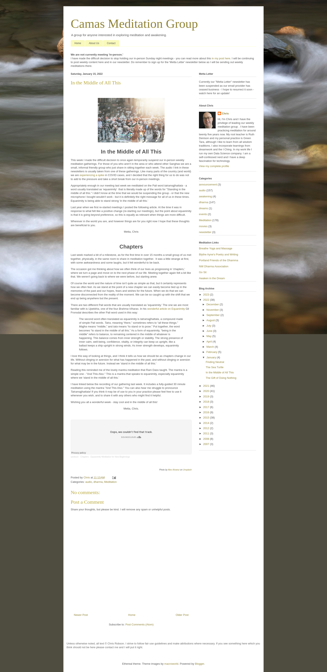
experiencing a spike (92, 175)
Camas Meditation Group (134, 23)
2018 (206, 401)
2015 (206, 417)
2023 (206, 294)
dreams (203, 208)
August (211, 320)
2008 (206, 438)
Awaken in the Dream (212, 278)
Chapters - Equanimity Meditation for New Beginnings (105, 457)
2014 (206, 423)
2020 (206, 391)
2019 (206, 396)
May (209, 336)
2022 (206, 299)
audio (88, 481)
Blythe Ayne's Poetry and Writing (218, 254)
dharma (98, 481)
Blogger (199, 663)
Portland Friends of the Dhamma (218, 260)
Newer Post (81, 614)
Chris (225, 113)
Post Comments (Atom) (139, 624)
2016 (206, 412)
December (213, 304)
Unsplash (187, 470)
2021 (206, 385)
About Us (94, 43)
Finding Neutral (215, 362)
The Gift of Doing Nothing (221, 377)
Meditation (110, 481)
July (209, 325)
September (213, 315)
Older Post (182, 614)
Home (77, 43)
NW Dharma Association (213, 266)
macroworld (171, 663)
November (213, 309)
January (211, 357)
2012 (206, 428)
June (209, 330)
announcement (208, 184)
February (212, 352)
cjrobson (75, 457)
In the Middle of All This (220, 372)
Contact (111, 43)
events (203, 214)
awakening (205, 196)
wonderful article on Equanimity (166, 308)
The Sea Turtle (214, 367)
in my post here (221, 58)
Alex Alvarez (173, 470)
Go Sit (202, 272)
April (209, 341)
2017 (206, 407)
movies (203, 226)
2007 (206, 444)
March (210, 346)
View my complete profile (214, 166)
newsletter (205, 232)
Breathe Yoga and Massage (215, 248)
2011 (206, 433)
